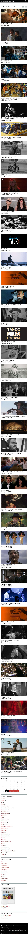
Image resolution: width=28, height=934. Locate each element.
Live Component (4, 834)
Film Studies (3, 824)
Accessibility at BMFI (6, 915)
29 (13, 791)
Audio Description (5, 806)
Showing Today (4, 865)
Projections (3, 880)
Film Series (3, 874)
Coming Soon (4, 869)
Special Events (4, 847)
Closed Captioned (5, 813)
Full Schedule (4, 863)
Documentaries (4, 819)
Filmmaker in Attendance (6, 826)
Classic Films (4, 811)
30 (17, 791)
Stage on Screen (4, 849)
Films (2, 861)
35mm (2, 800)
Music (2, 837)
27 (6, 791)
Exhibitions (3, 821)
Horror (2, 832)
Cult (2, 817)
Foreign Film (3, 828)
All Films (3, 798)
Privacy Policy (17, 929)
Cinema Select (4, 809)
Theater (2, 854)
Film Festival (3, 823)
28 (10, 791)
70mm (2, 804)
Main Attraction (4, 836)
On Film (3, 839)
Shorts (2, 845)
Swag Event (3, 852)
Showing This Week (5, 867)
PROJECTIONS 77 (5, 906)
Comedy (3, 815)
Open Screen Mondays (6, 841)
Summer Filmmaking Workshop (7, 850)
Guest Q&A (3, 830)
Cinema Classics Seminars (6, 808)
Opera (2, 843)
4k (1, 802)
